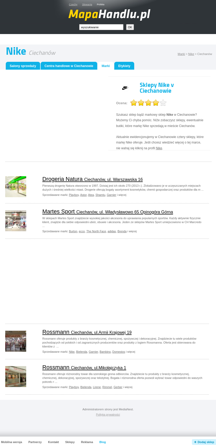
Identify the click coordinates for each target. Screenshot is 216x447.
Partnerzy (35, 442)
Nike (191, 54)
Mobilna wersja (11, 442)
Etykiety (124, 66)
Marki (181, 54)
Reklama (87, 442)
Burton (73, 231)
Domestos (118, 351)
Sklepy (70, 442)
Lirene (97, 387)
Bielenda (81, 351)
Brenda (122, 231)
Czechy (73, 4)
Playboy (74, 194)
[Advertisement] (52, 113)
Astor (83, 194)
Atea (91, 194)
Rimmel (107, 387)
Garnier (111, 194)
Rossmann (87, 332)
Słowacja (87, 4)
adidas (111, 231)
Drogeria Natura (92, 179)
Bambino (105, 351)
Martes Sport (107, 211)
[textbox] (101, 27)
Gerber (118, 387)
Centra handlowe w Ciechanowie (69, 66)
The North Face (96, 231)
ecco (82, 231)
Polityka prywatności (108, 414)
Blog (102, 442)
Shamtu (100, 194)
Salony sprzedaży (23, 66)
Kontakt (53, 442)
